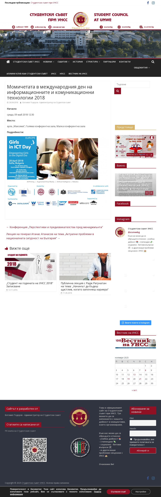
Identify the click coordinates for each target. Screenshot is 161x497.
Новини (47, 61)
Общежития (141, 67)
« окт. (134, 390)
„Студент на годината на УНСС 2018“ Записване (29, 284)
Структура (92, 61)
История (78, 61)
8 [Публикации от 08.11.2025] (145, 370)
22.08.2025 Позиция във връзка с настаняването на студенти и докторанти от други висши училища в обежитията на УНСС (136, 175)
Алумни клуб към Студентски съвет (27, 73)
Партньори (109, 61)
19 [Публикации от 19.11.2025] (128, 378)
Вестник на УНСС (78, 73)
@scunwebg (134, 232)
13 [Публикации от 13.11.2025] (134, 374)
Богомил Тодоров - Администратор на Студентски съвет (47, 102)
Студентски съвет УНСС (26, 61)
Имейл (133, 428)
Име (132, 417)
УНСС (53, 73)
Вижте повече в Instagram (136, 322)
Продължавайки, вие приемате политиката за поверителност (142, 442)
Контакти (124, 61)
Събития (62, 61)
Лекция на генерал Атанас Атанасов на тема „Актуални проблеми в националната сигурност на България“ (50, 236)
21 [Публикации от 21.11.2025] (140, 378)
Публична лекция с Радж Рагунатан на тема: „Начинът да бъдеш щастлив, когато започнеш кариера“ (84, 286)
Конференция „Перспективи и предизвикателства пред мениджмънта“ (54, 227)
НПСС (62, 73)
